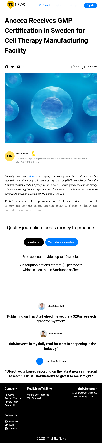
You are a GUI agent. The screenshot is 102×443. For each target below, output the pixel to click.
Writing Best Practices (38, 394)
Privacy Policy (11, 401)
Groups (74, 5)
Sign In (90, 5)
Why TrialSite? (34, 398)
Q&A (58, 5)
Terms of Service (13, 398)
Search (45, 5)
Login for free (34, 242)
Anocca (33, 176)
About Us (9, 394)
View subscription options (61, 242)
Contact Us (10, 405)
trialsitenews (22, 153)
